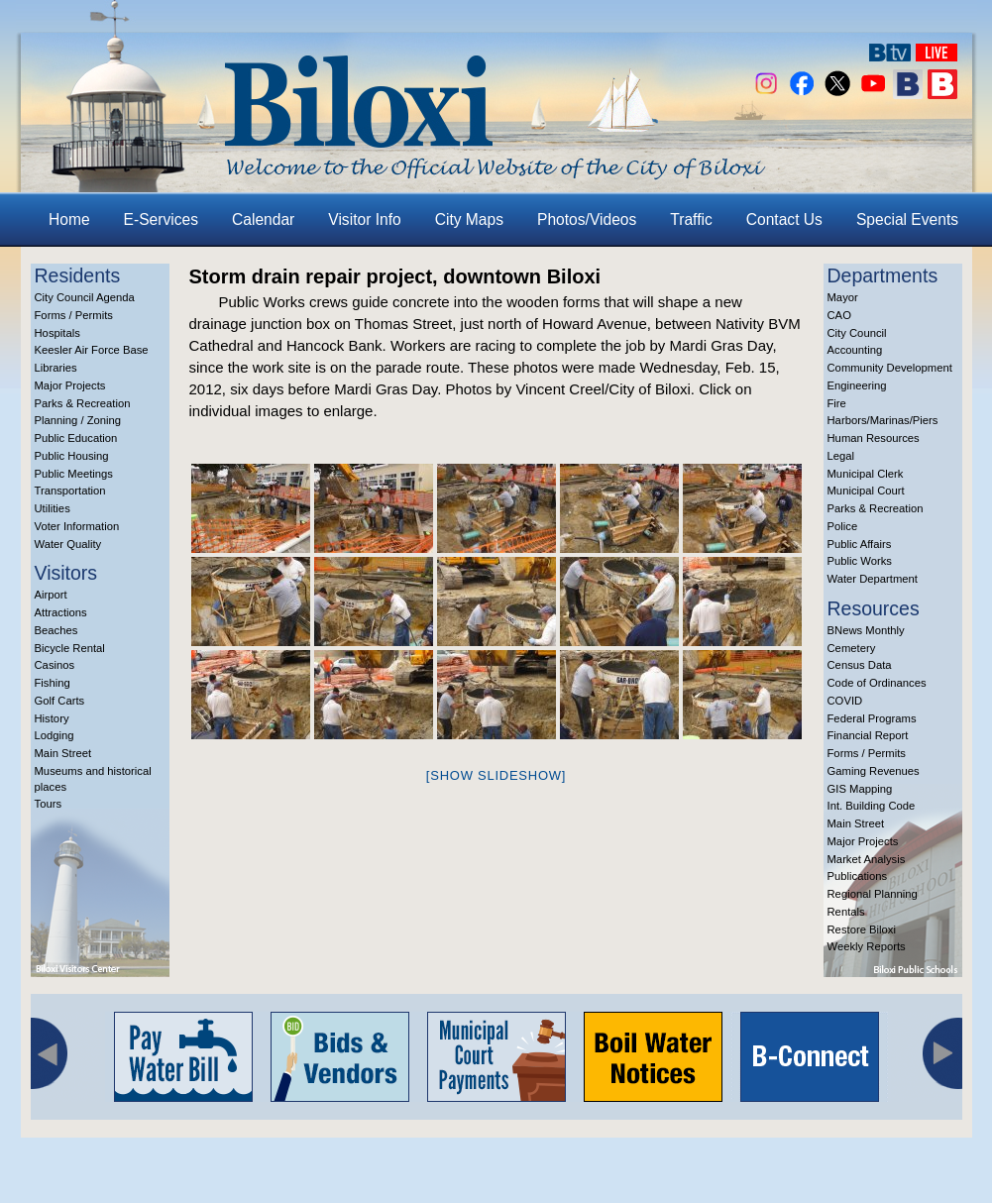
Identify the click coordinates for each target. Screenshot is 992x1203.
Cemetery (851, 648)
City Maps (469, 219)
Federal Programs (872, 718)
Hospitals (57, 333)
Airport (51, 595)
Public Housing (72, 456)
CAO (839, 315)
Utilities (52, 508)
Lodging (54, 735)
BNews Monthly (866, 630)
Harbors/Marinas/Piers (882, 420)
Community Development (889, 368)
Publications (857, 876)
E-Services (161, 219)
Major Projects (70, 385)
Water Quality (68, 544)
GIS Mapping (860, 789)
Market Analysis (866, 859)
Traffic (691, 219)
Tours (48, 804)
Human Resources (873, 438)
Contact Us (784, 219)
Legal (841, 456)
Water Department (873, 579)
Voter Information (77, 526)
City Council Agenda (85, 297)
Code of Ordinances (877, 683)
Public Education (76, 438)
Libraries (56, 368)
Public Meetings (74, 474)
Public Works (859, 561)
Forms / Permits (74, 315)
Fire (836, 403)
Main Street (63, 753)
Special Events (907, 219)
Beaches (56, 630)
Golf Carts (60, 701)
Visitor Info (364, 219)
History (52, 718)
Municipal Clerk (865, 474)
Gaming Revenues (873, 771)
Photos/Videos (586, 219)
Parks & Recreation (83, 403)
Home (69, 219)
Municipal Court (866, 490)
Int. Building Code (871, 806)
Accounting (855, 350)
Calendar (263, 219)
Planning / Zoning (78, 420)
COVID (845, 701)
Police (842, 526)
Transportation (70, 490)
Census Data (859, 665)
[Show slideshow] (496, 775)
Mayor (842, 297)
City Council (857, 333)
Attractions (61, 612)
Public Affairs (859, 544)
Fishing (52, 683)
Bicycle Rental (70, 648)
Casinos (55, 665)
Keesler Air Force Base (92, 350)
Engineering (857, 385)
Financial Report (868, 735)
